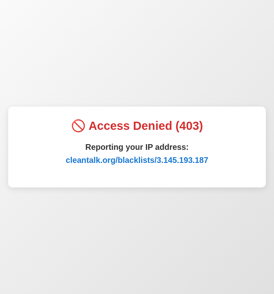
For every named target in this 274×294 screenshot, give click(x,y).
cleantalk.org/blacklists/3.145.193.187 (137, 160)
